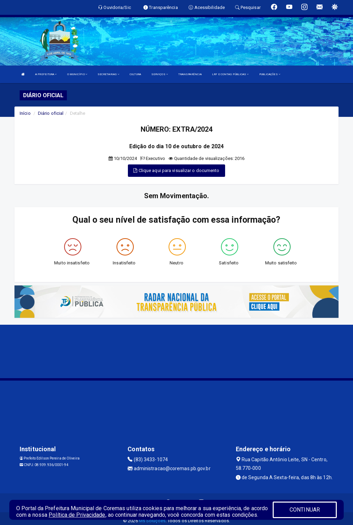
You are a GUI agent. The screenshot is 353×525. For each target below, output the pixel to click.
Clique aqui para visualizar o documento (176, 170)
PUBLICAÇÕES (269, 74)
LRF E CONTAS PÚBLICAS (230, 74)
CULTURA (135, 74)
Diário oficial (50, 113)
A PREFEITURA (46, 74)
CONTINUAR (305, 509)
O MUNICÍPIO (77, 74)
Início (25, 113)
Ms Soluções (152, 520)
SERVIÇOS (159, 74)
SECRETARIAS (108, 74)
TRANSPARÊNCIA (190, 74)
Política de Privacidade (77, 515)
